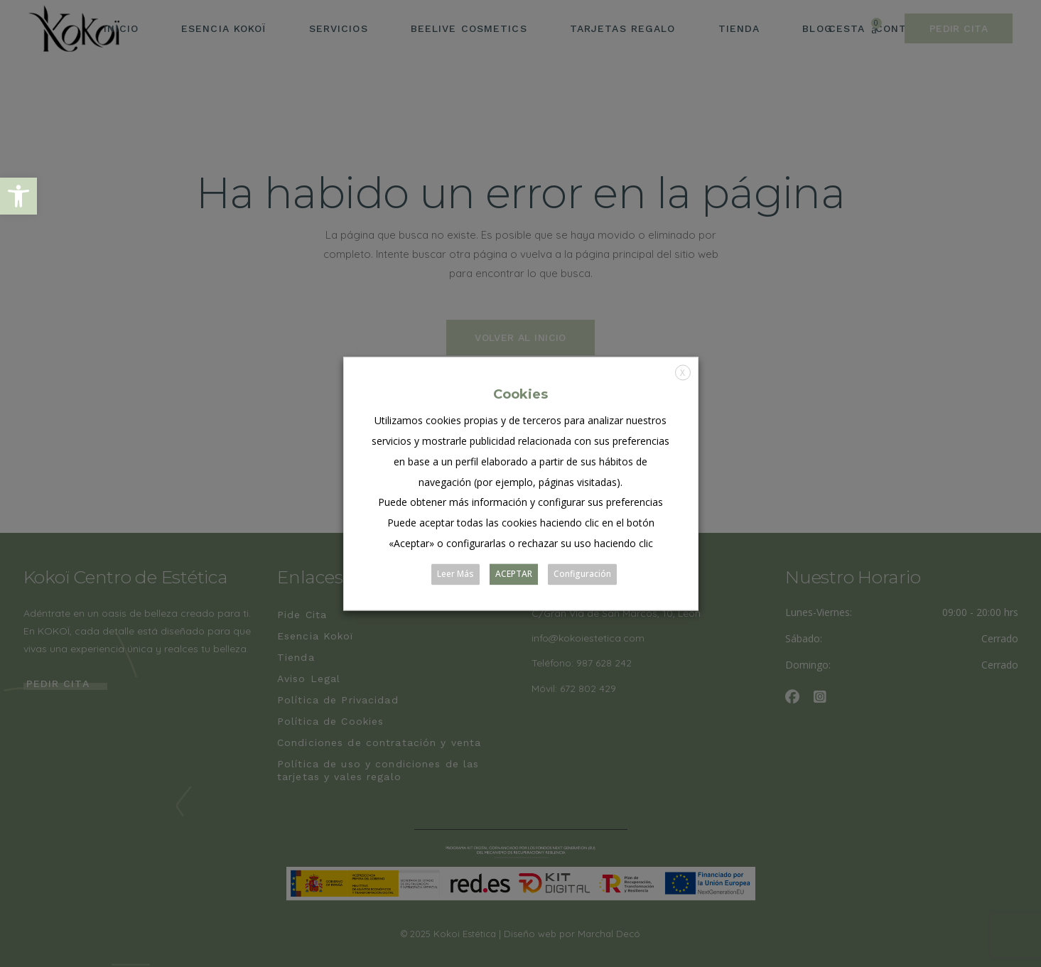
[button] (18, 196)
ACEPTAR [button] (513, 574)
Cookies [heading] (520, 394)
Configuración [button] (582, 574)
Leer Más (455, 574)
